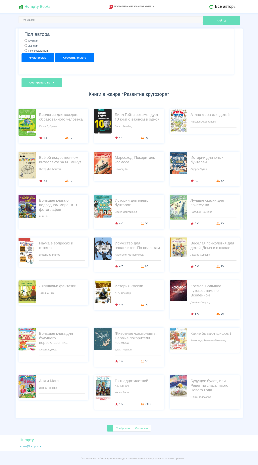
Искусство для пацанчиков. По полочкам (137, 245)
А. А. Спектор (123, 292)
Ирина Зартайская (126, 211)
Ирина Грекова (48, 387)
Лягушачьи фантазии (57, 286)
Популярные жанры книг (130, 6)
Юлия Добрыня (48, 126)
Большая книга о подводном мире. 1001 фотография (59, 205)
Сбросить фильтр (74, 57)
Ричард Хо (121, 169)
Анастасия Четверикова (129, 254)
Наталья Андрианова (203, 121)
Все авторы (222, 6)
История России (129, 286)
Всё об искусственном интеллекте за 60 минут (60, 159)
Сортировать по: (40, 82)
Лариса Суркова (200, 254)
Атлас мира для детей (210, 114)
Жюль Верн (122, 392)
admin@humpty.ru (30, 446)
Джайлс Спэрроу (200, 302)
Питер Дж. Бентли (50, 169)
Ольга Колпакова (200, 396)
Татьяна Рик (46, 292)
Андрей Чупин (199, 169)
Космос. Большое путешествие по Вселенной (205, 290)
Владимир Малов (49, 254)
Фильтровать (38, 57)
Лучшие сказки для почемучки (207, 202)
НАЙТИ (221, 20)
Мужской (33, 40)
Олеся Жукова (48, 349)
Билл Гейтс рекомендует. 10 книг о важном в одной (137, 116)
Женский (33, 45)
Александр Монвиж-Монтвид (208, 340)
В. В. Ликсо (45, 216)
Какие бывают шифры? (211, 333)
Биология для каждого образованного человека (61, 116)
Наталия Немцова (201, 211)
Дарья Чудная (123, 349)
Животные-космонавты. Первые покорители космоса (136, 338)
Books (34, 6)
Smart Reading (123, 126)
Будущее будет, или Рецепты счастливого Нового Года (209, 385)
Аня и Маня (49, 380)
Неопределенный (38, 50)
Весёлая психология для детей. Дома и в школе (212, 245)
